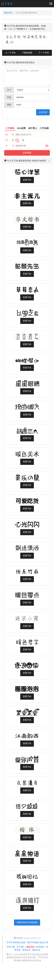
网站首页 (8, 13)
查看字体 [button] (27, 180)
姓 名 (10, 134)
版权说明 (30, 947)
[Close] (49, 161)
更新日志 (36, 950)
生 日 (10, 146)
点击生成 (43, 112)
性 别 (10, 140)
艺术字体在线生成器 (16, 942)
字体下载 (11, 947)
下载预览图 (27, 53)
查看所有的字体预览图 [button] (27, 922)
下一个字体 (43, 53)
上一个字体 (10, 53)
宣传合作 (26, 950)
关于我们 (20, 947)
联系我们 (40, 947)
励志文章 (44, 942)
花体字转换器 (33, 942)
